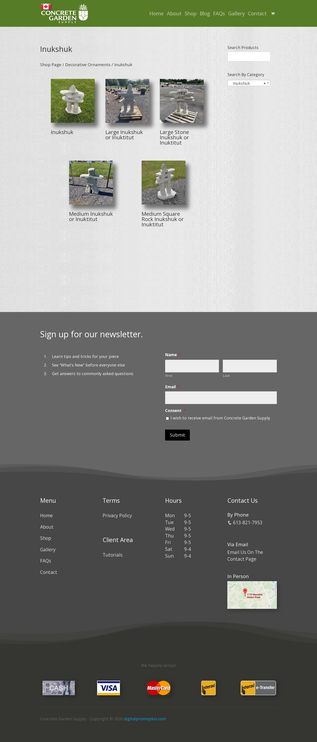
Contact (257, 14)
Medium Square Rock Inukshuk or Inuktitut (163, 219)
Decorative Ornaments (87, 64)
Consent (175, 410)
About (174, 14)
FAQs (219, 14)
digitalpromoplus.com (145, 718)
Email (172, 386)
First (169, 375)
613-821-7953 (244, 522)
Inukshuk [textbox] (248, 83)
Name (173, 354)
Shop (190, 14)
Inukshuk (62, 132)
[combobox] (249, 83)
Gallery (236, 14)
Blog (205, 14)
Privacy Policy (117, 515)
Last (226, 375)
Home (156, 14)
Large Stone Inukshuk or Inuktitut (174, 137)
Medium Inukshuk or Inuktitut (91, 216)
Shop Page (50, 64)
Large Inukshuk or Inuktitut (124, 134)
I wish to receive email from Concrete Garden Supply (220, 418)
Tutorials (113, 555)
